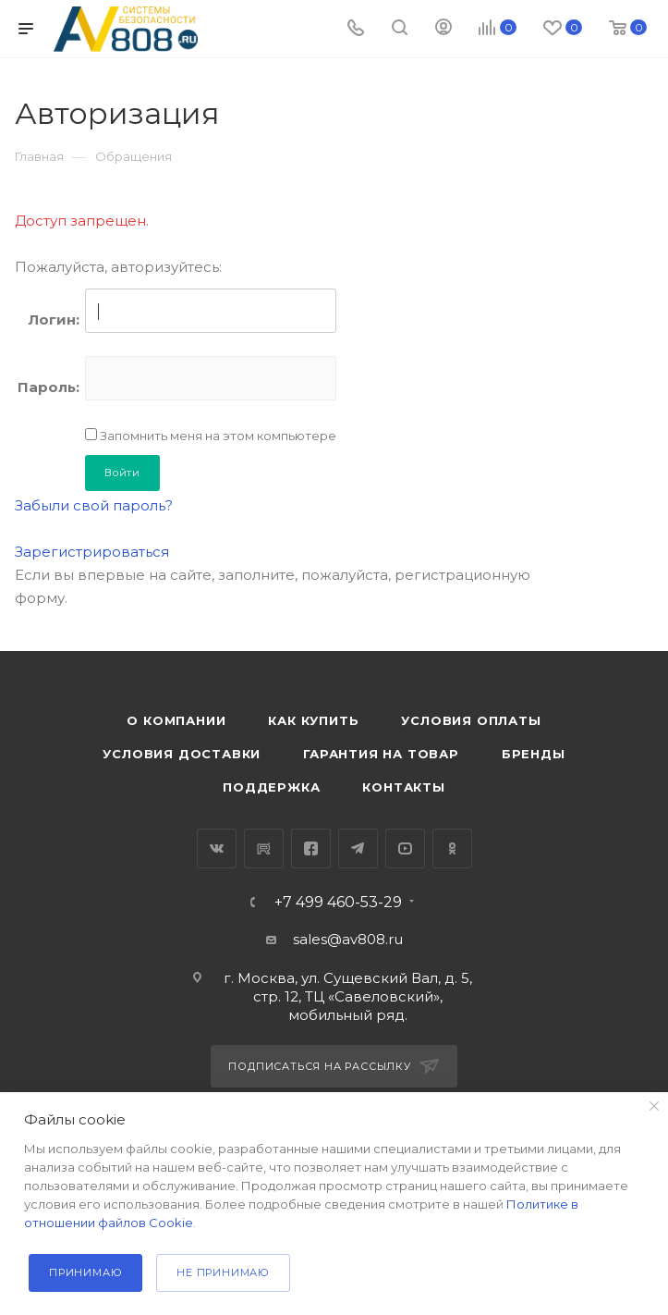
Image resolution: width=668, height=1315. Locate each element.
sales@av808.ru (348, 939)
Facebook (311, 848)
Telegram (358, 848)
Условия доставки (182, 753)
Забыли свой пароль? (94, 505)
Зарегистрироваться (92, 551)
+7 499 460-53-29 (338, 902)
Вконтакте (217, 848)
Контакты (403, 787)
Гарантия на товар (381, 753)
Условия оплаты (470, 720)
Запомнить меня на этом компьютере (216, 435)
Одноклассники (452, 848)
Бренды (533, 753)
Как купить (313, 720)
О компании (176, 720)
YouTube (405, 848)
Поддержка (271, 787)
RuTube (264, 848)
